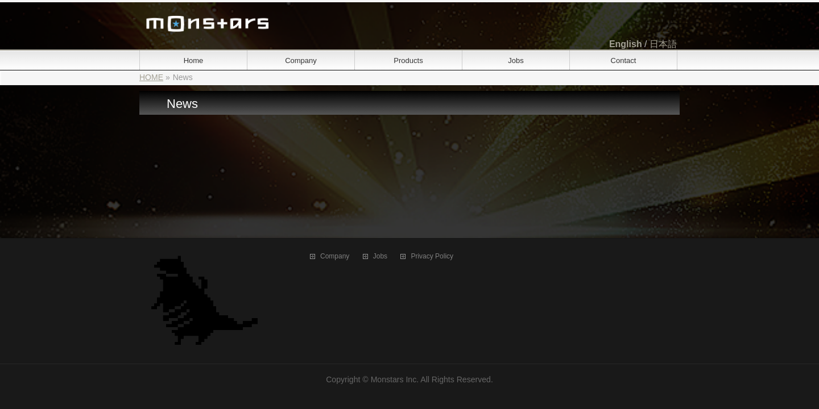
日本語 (663, 44)
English (625, 44)
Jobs (380, 256)
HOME (151, 77)
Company (334, 256)
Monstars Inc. (395, 379)
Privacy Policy (432, 256)
